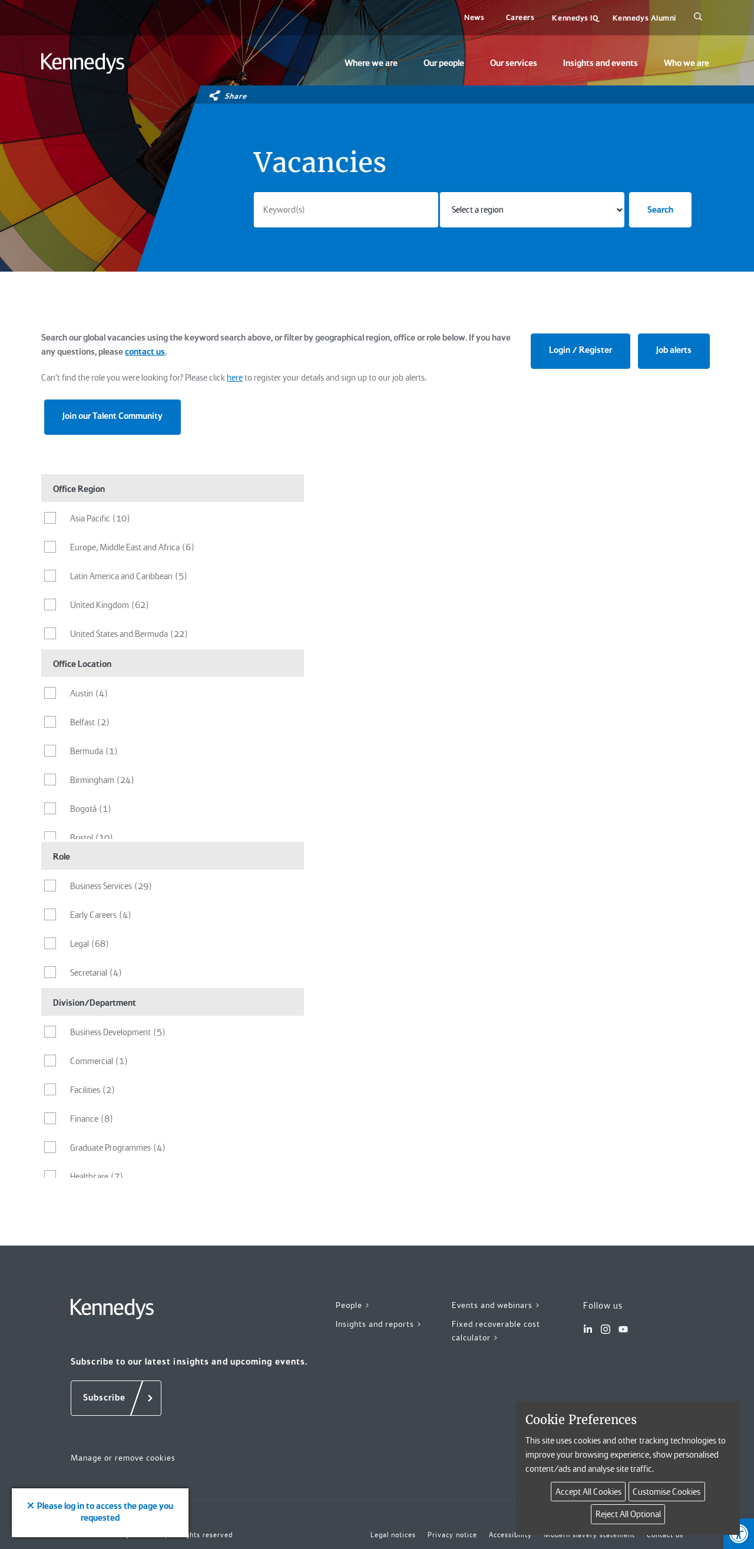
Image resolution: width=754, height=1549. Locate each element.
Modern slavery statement (589, 1535)
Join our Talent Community (112, 416)
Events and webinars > (496, 1305)
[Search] (698, 18)
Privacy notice (452, 1535)
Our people (444, 63)
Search (660, 209)
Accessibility (510, 1535)
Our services (513, 63)
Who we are (686, 63)
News (474, 17)
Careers (520, 17)
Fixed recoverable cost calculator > (496, 1330)
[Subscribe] (116, 1398)
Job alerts (674, 350)
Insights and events (600, 63)
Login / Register (580, 350)
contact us (145, 351)
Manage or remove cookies (123, 1457)
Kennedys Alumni (644, 18)
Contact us (665, 1535)
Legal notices (393, 1535)
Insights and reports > (379, 1324)
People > (353, 1305)
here (235, 377)
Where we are (371, 63)
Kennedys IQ (575, 18)
